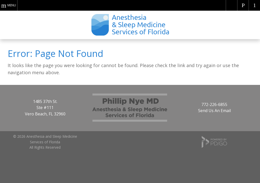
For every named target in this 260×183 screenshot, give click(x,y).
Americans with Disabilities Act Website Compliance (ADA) (231, 5)
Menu (11, 5)
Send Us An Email (214, 110)
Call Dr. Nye (243, 5)
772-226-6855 (214, 104)
